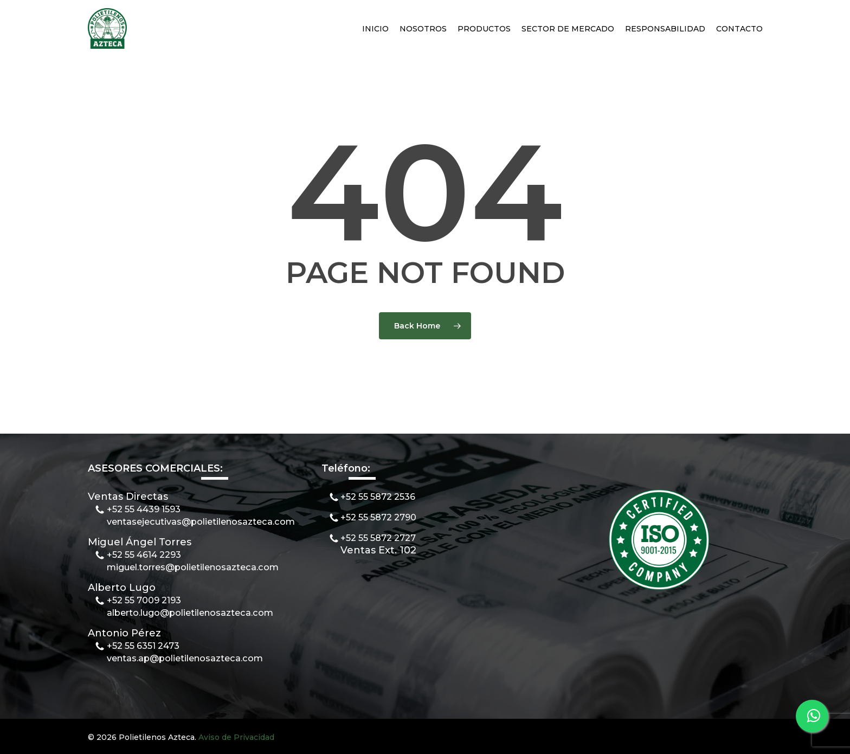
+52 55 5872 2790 (378, 517)
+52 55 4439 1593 (144, 509)
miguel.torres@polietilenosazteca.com (193, 567)
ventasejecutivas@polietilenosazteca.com (201, 521)
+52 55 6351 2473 (143, 645)
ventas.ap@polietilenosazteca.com (185, 658)
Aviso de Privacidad (236, 737)
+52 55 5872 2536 (377, 496)
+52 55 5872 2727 (378, 537)
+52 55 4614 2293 (144, 554)
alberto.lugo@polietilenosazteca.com (190, 612)
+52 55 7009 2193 (144, 600)
